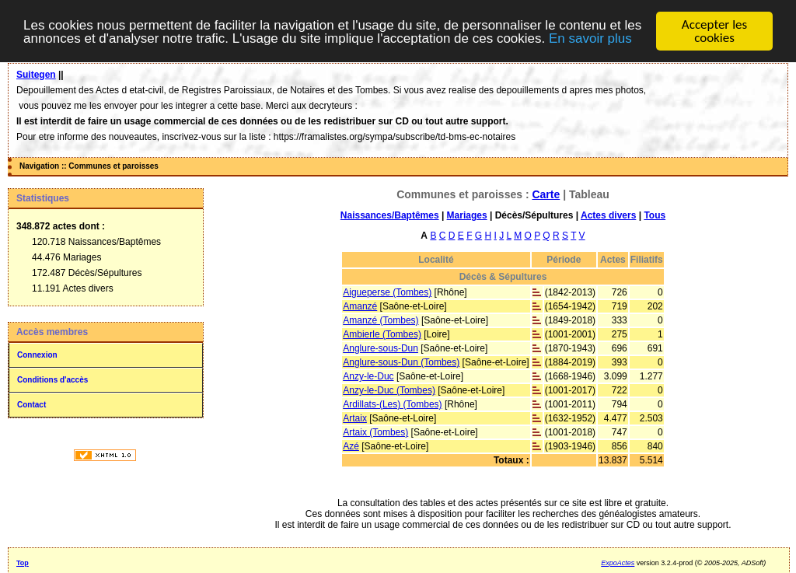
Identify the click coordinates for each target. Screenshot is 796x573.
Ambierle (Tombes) (382, 334)
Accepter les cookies (714, 31)
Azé (351, 446)
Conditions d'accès (52, 380)
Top (22, 563)
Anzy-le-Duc (368, 376)
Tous (654, 215)
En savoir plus (590, 37)
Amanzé (360, 306)
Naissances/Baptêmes (389, 215)
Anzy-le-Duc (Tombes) (389, 390)
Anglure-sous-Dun (380, 348)
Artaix (355, 418)
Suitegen (36, 74)
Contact (31, 404)
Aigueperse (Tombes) (387, 292)
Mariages (467, 215)
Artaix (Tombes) (375, 432)
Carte (546, 194)
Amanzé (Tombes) (380, 320)
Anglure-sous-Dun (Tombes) (401, 362)
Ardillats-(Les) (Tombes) (392, 404)
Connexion (37, 355)
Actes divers (608, 215)
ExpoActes (617, 563)
